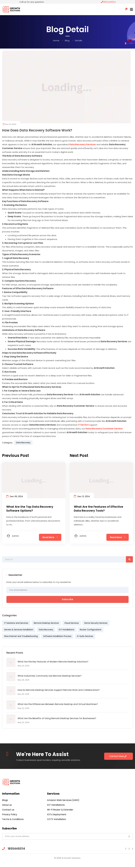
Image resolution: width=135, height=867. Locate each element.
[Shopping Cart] (125, 9)
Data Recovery (23, 442)
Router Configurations (90, 629)
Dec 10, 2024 (9, 124)
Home (56, 40)
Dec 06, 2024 (14, 496)
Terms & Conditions (13, 819)
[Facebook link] (125, 849)
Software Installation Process (57, 636)
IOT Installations (66, 629)
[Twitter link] (132, 849)
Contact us (8, 809)
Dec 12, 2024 (82, 496)
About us (7, 805)
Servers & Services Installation (18, 629)
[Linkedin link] (129, 849)
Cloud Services (71, 623)
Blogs (5, 800)
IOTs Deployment (56, 814)
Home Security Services (95, 623)
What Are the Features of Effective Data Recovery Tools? (98, 508)
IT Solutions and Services (16, 623)
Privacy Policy (9, 814)
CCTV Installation (56, 819)
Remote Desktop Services (46, 623)
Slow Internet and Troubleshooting (21, 636)
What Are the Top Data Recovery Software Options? (29, 508)
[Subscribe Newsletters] (129, 836)
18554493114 (108, 2)
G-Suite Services (85, 636)
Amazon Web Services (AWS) (63, 800)
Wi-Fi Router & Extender (60, 809)
